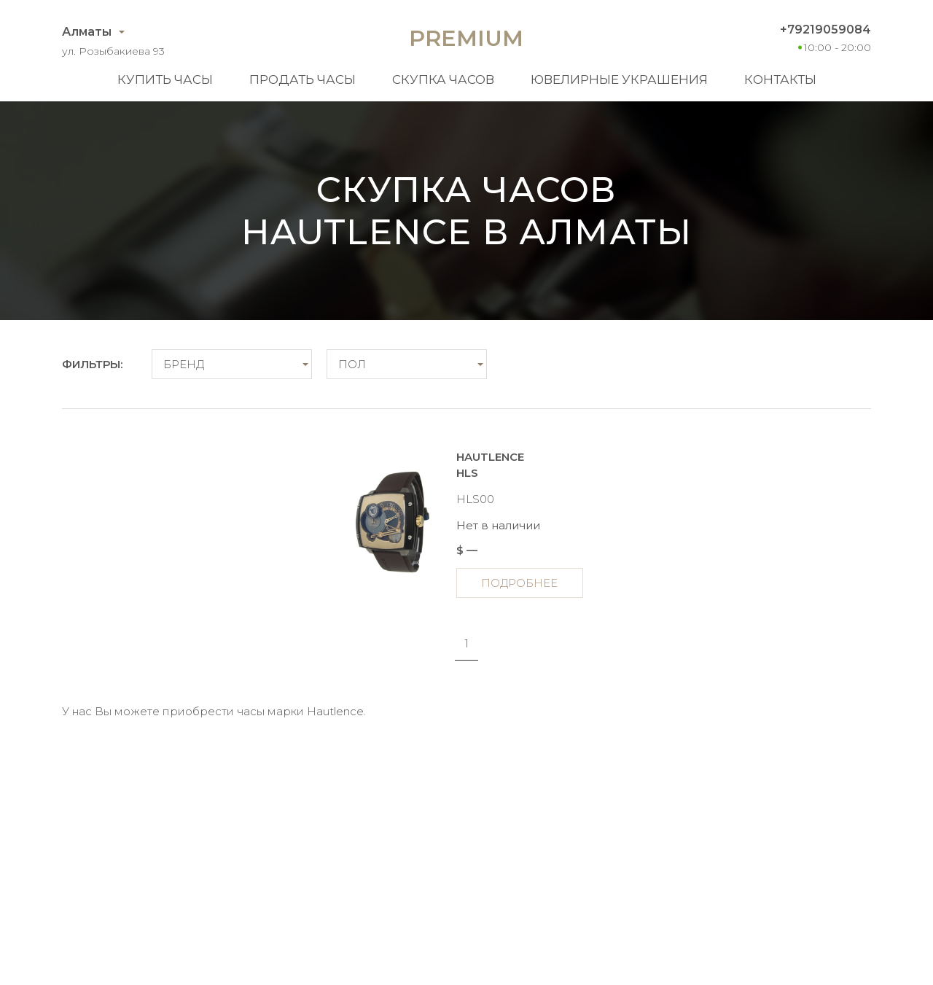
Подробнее (519, 583)
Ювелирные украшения (619, 79)
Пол (352, 364)
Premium (466, 38)
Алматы (87, 32)
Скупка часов (443, 79)
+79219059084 (825, 29)
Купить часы (165, 79)
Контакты (780, 79)
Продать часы (302, 79)
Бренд (183, 364)
